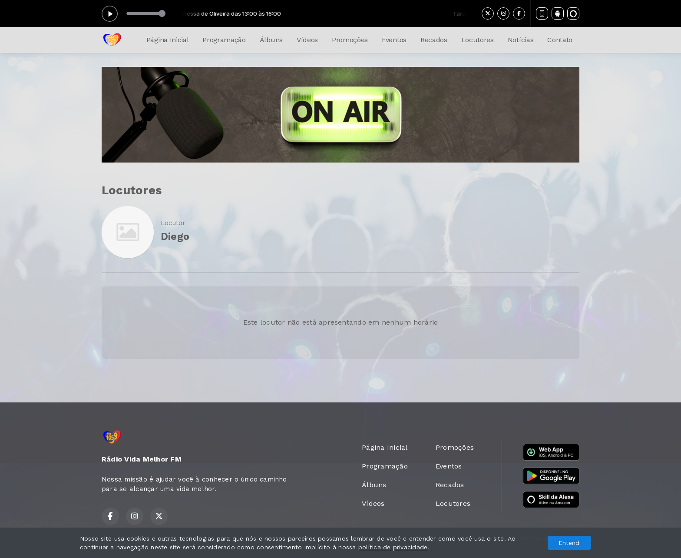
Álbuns (271, 40)
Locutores (477, 40)
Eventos (394, 40)
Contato (559, 40)
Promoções (350, 40)
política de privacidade (393, 547)
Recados (433, 40)
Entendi (570, 542)
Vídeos (307, 40)
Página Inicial (167, 40)
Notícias (520, 40)
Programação (223, 40)
